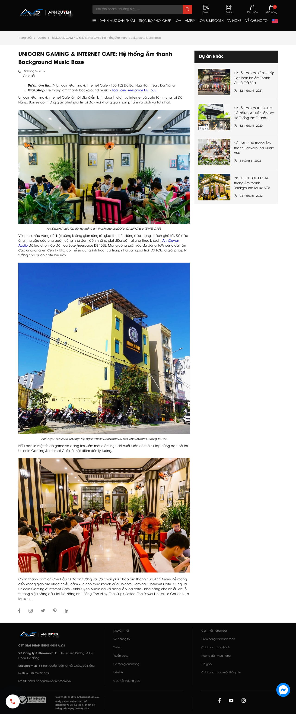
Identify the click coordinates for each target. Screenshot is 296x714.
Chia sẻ (29, 76)
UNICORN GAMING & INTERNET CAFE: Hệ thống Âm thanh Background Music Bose (106, 38)
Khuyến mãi (121, 631)
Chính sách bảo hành (215, 647)
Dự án (42, 38)
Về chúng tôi (121, 639)
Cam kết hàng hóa (214, 631)
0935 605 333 (40, 673)
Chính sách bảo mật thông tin (221, 672)
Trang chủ (25, 38)
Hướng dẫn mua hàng (216, 656)
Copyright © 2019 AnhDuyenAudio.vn (77, 697)
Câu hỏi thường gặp (126, 681)
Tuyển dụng (120, 656)
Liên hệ (118, 672)
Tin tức (117, 647)
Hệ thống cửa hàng (126, 664)
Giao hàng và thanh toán (218, 639)
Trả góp (206, 664)
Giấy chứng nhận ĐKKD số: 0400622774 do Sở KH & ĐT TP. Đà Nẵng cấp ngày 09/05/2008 (75, 705)
